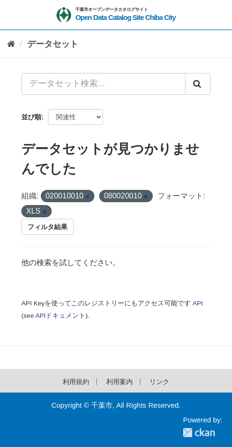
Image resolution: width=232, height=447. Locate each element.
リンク (159, 381)
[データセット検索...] (103, 84)
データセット (52, 44)
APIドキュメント (60, 315)
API (198, 303)
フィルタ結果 (47, 227)
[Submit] (198, 84)
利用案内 (119, 381)
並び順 (31, 117)
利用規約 (76, 381)
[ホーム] (11, 44)
